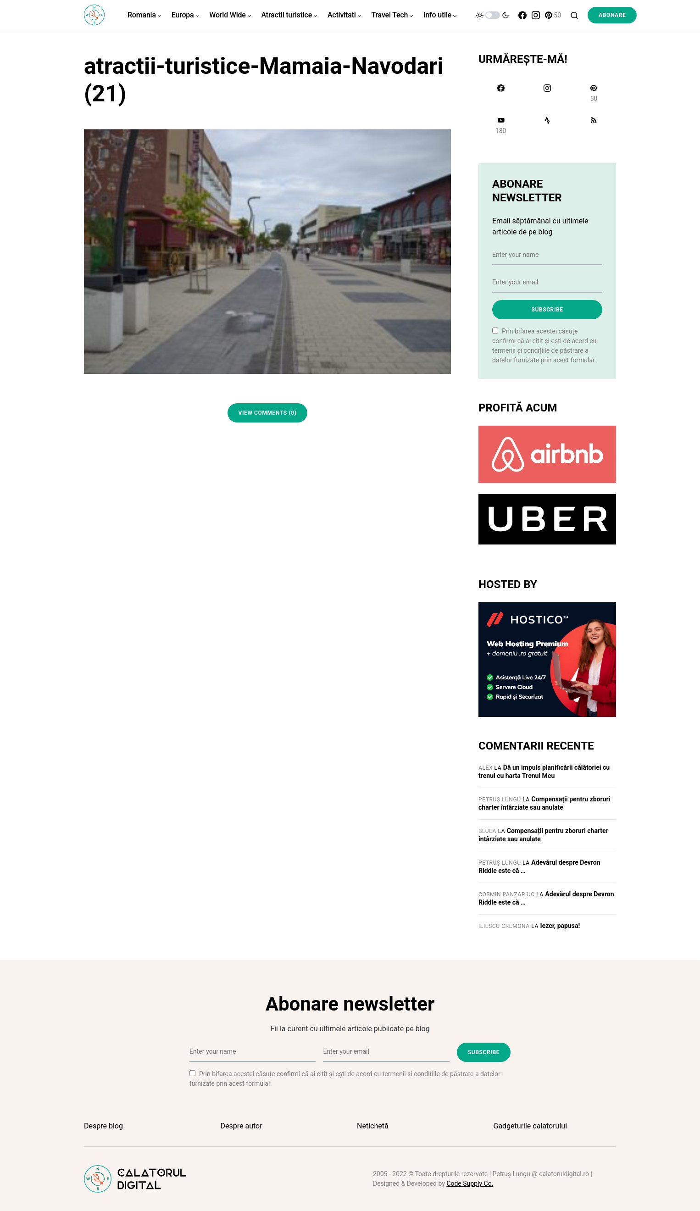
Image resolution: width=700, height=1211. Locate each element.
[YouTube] (501, 125)
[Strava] (547, 125)
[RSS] (594, 125)
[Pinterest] (553, 15)
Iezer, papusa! (560, 925)
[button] (492, 15)
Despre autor (241, 1126)
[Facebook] (522, 15)
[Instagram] (536, 15)
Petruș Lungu (499, 799)
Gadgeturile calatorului (530, 1126)
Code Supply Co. (469, 1183)
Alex (485, 768)
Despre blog (103, 1126)
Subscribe (547, 309)
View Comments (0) (268, 413)
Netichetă (373, 1126)
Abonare (612, 15)
